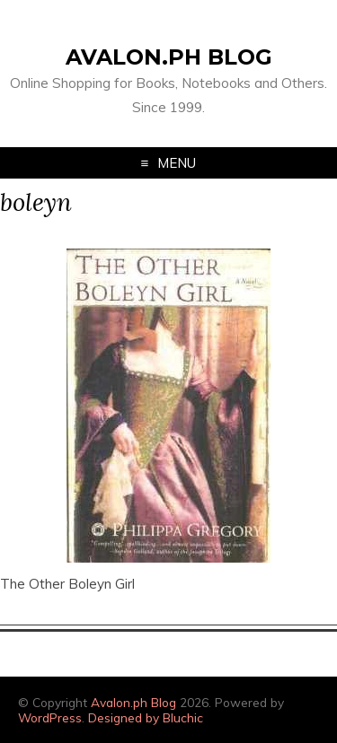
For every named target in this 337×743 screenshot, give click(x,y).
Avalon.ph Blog (169, 57)
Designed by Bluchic (145, 717)
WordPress (50, 717)
